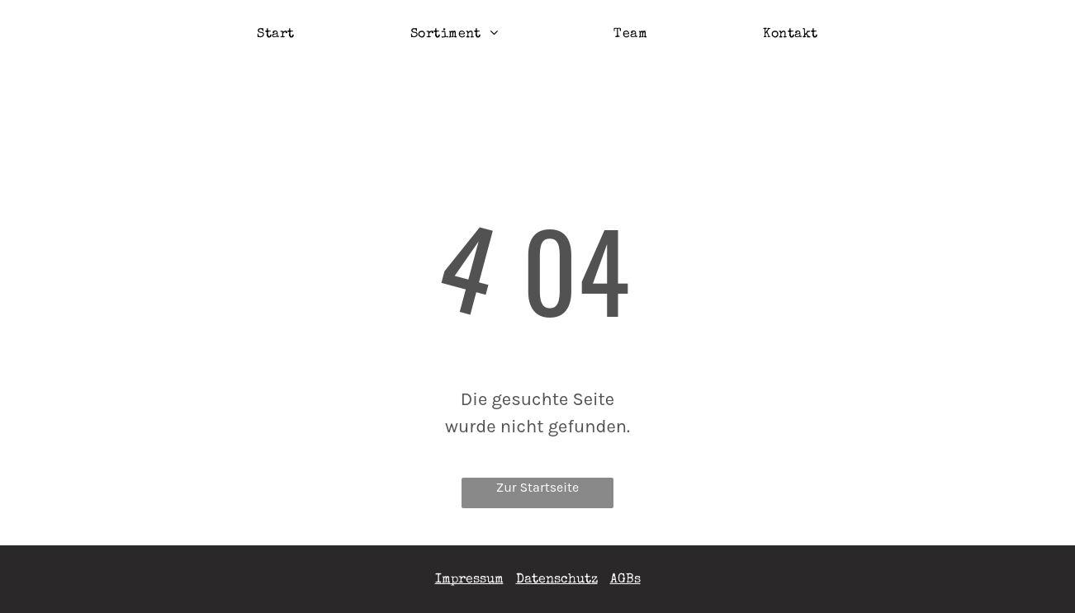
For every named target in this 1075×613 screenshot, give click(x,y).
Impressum (469, 580)
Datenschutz (557, 580)
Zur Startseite (538, 487)
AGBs (625, 580)
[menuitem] (275, 34)
